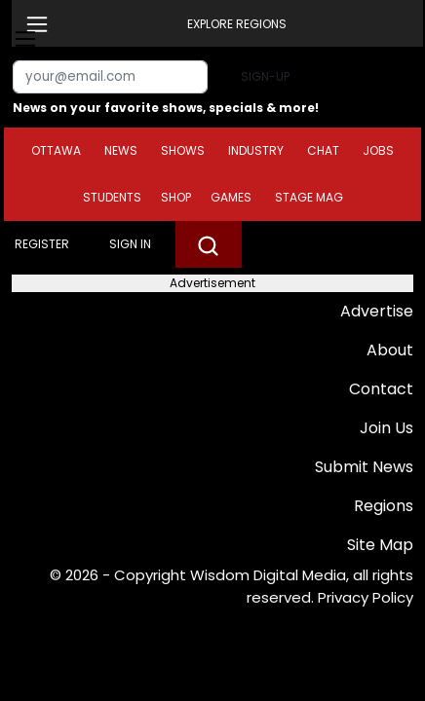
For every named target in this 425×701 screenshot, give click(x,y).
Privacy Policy (365, 597)
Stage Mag (309, 197)
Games (231, 197)
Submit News (364, 467)
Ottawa (56, 150)
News (120, 150)
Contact (381, 389)
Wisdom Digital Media (268, 575)
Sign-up (265, 76)
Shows (183, 150)
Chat (323, 150)
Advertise (376, 311)
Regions (383, 506)
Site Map (380, 545)
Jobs (378, 150)
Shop (176, 197)
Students (112, 197)
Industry (256, 150)
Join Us (386, 428)
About (390, 350)
